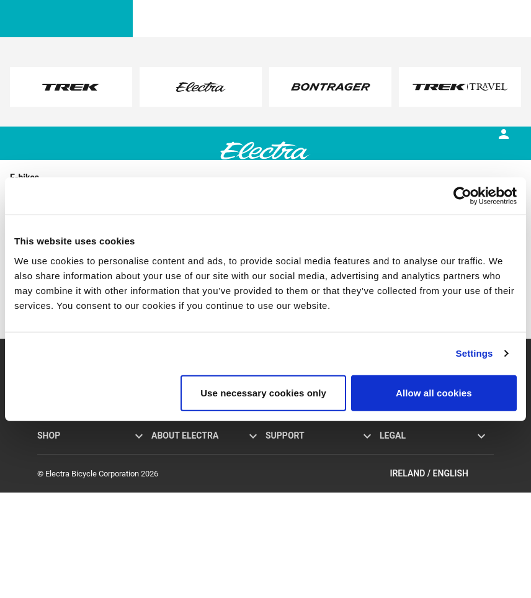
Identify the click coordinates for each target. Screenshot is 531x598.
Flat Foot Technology (187, 464)
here (176, 99)
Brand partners (177, 478)
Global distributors (297, 519)
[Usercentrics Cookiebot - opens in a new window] (462, 196)
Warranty (281, 450)
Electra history (176, 450)
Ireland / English (442, 578)
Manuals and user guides (309, 478)
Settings (474, 353)
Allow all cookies (434, 392)
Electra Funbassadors (188, 491)
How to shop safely (299, 532)
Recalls (392, 478)
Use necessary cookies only (263, 392)
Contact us (284, 491)
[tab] (122, 160)
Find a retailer (60, 491)
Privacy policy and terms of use (434, 450)
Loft (44, 464)
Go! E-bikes (56, 450)
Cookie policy (403, 464)
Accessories (58, 478)
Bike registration (294, 464)
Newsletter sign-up (298, 505)
